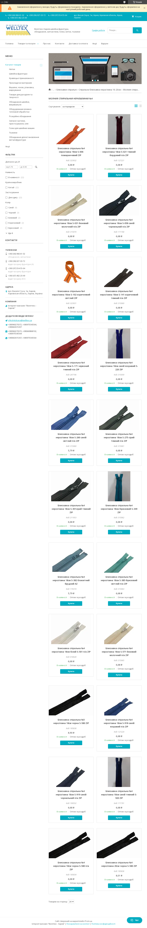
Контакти (59, 43)
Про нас (47, 43)
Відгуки (104, 43)
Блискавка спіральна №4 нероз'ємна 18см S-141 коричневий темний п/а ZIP (119, 294)
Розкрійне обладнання (20, 116)
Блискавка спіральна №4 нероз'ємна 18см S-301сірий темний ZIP (71, 509)
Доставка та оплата (78, 43)
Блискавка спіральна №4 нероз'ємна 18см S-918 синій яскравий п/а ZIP (119, 723)
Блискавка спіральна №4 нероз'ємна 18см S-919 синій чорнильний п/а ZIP (71, 794)
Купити (71, 175)
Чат (134, 920)
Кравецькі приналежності (21, 78)
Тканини (13, 132)
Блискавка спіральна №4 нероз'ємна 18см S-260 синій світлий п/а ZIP (71, 437)
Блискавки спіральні (66, 90)
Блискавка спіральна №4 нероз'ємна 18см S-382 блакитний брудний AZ (71, 580)
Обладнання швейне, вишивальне (19, 103)
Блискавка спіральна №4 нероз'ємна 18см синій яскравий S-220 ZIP (119, 366)
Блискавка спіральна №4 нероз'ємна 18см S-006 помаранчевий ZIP (71, 152)
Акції (94, 43)
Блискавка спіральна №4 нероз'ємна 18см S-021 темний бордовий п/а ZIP (119, 152)
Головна (9, 43)
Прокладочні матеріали (20, 82)
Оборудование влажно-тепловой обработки (20, 110)
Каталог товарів (13, 64)
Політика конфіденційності (103, 924)
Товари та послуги (26, 43)
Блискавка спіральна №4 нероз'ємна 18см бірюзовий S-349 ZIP (119, 509)
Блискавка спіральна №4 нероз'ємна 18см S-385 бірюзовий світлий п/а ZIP (119, 580)
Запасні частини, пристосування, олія (18, 122)
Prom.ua (88, 921)
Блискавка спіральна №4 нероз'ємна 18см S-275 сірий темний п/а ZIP (119, 437)
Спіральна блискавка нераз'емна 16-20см (100, 90)
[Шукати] (137, 30)
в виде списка (140, 106)
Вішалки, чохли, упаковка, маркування (21, 88)
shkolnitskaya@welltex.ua (20, 320)
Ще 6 (10, 233)
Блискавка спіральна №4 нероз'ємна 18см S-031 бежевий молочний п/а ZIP (71, 223)
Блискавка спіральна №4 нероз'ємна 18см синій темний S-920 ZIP (119, 794)
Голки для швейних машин (21, 128)
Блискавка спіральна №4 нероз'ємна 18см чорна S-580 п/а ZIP (71, 866)
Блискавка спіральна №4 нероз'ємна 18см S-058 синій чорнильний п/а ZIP (119, 223)
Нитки (12, 69)
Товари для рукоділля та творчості (20, 96)
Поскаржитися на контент (78, 924)
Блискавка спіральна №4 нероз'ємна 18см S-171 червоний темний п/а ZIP (71, 366)
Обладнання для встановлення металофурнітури (24, 138)
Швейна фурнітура (18, 73)
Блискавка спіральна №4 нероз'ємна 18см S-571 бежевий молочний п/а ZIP (119, 652)
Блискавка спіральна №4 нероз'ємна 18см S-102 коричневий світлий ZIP (71, 294)
